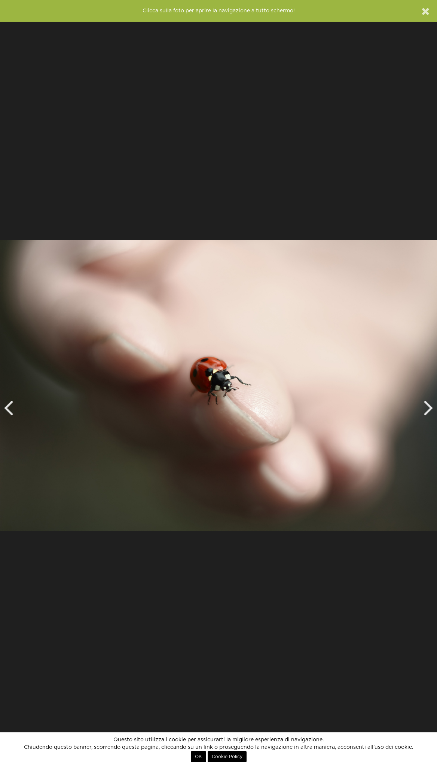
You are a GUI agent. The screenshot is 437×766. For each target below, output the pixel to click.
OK (198, 756)
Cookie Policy (227, 756)
